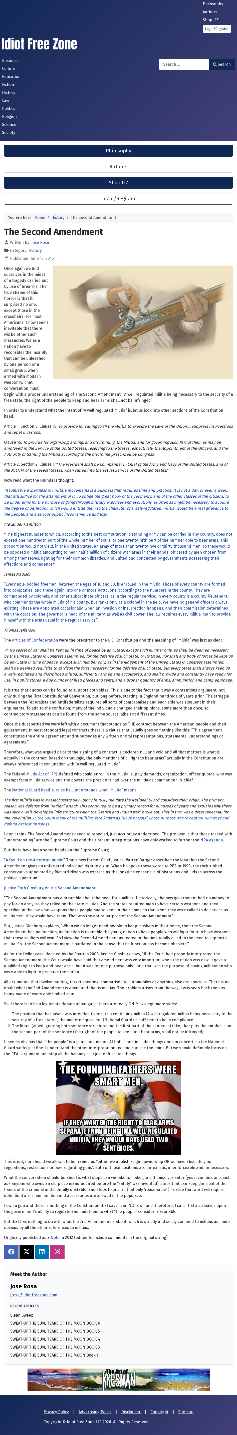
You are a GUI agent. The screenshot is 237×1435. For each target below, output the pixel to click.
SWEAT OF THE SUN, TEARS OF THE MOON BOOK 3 (55, 1347)
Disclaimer (131, 1412)
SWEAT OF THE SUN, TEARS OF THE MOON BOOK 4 (55, 1339)
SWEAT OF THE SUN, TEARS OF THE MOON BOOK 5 (55, 1331)
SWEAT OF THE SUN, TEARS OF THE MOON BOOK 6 (55, 1323)
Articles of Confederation (35, 640)
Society (8, 132)
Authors (210, 11)
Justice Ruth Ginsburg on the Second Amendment (49, 888)
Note (55, 1237)
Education (11, 76)
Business (10, 60)
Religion (9, 116)
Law (5, 100)
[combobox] (184, 64)
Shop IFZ (211, 19)
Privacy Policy (56, 1412)
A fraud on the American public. (34, 860)
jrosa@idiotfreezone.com (33, 1295)
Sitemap (185, 1412)
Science (9, 124)
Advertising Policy (95, 1412)
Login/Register (217, 29)
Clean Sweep (22, 1315)
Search (222, 64)
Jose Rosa (23, 1286)
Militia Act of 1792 (42, 774)
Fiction (8, 84)
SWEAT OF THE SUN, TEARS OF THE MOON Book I (54, 1355)
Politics (8, 108)
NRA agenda (211, 840)
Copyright (159, 1412)
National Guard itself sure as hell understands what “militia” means (74, 790)
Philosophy (213, 3)
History (8, 92)
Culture (8, 68)
